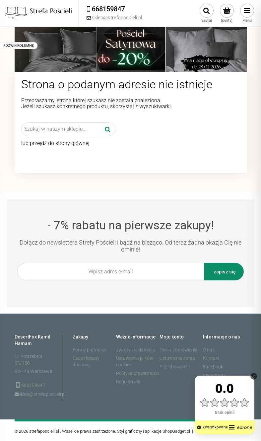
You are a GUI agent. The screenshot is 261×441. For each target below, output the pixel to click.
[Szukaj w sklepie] (61, 129)
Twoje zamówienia (179, 349)
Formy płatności (89, 349)
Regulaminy (128, 381)
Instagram (214, 375)
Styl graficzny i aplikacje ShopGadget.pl (153, 431)
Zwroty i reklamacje (136, 349)
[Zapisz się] (224, 271)
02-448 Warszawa (33, 371)
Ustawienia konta (177, 358)
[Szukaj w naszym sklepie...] (107, 129)
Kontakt (211, 358)
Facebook (213, 366)
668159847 (33, 385)
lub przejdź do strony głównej (55, 143)
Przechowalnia (175, 366)
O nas (209, 349)
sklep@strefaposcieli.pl (36, 394)
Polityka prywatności (137, 373)
